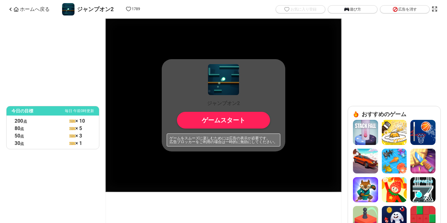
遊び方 (352, 9)
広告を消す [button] (405, 9)
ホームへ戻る (32, 9)
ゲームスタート (223, 120)
